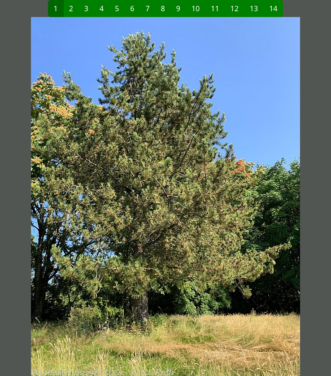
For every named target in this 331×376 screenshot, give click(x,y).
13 (254, 8)
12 (235, 8)
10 (196, 8)
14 (273, 8)
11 (215, 8)
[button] (85, 196)
